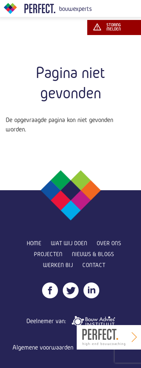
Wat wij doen (69, 243)
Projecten (48, 254)
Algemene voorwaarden (42, 347)
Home (34, 243)
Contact (93, 265)
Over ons (109, 243)
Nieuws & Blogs (93, 254)
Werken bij (58, 265)
